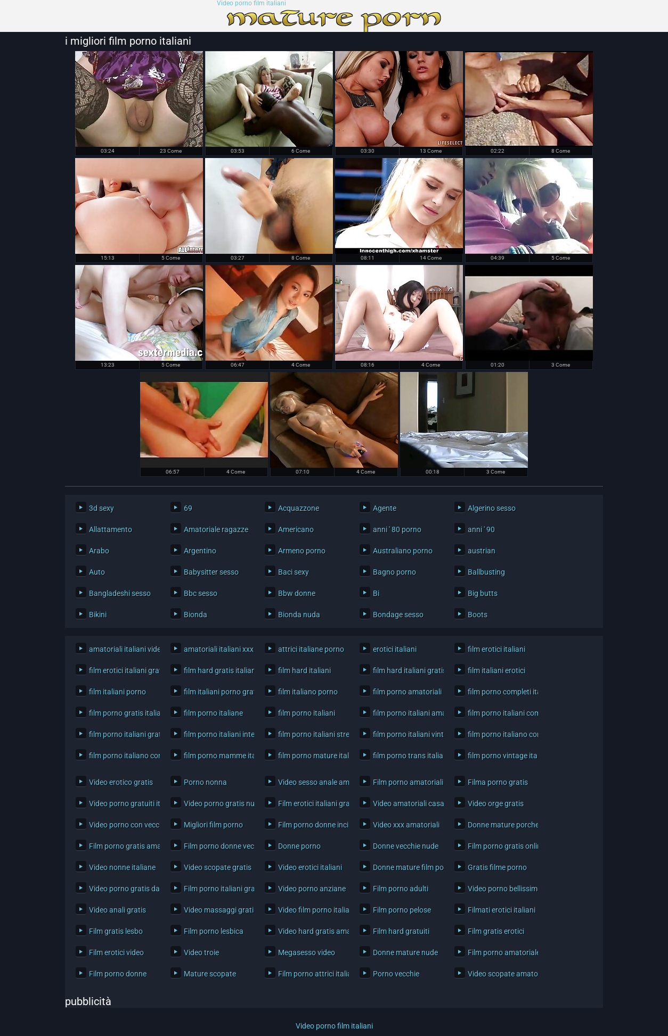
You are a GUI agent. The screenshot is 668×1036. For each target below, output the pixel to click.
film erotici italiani (496, 649)
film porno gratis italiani (121, 713)
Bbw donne (296, 593)
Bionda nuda (299, 614)
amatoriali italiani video (121, 649)
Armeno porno (301, 550)
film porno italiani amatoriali (405, 713)
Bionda (195, 614)
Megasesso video (306, 952)
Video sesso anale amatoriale (311, 782)
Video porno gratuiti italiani (121, 803)
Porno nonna (205, 782)
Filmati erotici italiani (500, 910)
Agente (384, 508)
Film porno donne (117, 973)
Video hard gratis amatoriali (311, 931)
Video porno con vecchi (121, 824)
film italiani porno (117, 691)
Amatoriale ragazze (216, 529)
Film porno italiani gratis (216, 888)
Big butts (483, 593)
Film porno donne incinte (311, 824)
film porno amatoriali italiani (405, 691)
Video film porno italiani (311, 910)
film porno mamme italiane (216, 755)
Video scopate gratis (216, 867)
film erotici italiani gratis (121, 670)
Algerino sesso (492, 508)
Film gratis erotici (496, 931)
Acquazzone (298, 508)
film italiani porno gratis (216, 691)
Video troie (201, 952)
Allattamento (110, 529)
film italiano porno (308, 691)
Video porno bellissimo (500, 888)
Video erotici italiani (310, 867)
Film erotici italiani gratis (311, 803)
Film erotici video (116, 952)
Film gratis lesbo (116, 931)
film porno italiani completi (500, 713)
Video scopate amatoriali (500, 973)
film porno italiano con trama (121, 755)
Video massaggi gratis (216, 910)
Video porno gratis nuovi (216, 803)
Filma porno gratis (498, 782)
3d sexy (101, 508)
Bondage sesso (398, 614)
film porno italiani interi (216, 734)
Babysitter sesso (211, 572)
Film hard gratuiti (401, 931)
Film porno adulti (400, 888)
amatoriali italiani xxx (216, 649)
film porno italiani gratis (121, 734)
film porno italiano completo (500, 734)
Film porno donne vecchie (216, 846)
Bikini (98, 614)
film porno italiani (306, 713)
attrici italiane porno (311, 649)
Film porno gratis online (500, 846)
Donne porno (299, 846)
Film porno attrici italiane (311, 973)
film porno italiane (213, 713)
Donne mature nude (405, 952)
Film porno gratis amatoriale (121, 846)
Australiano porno (403, 550)
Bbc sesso (200, 593)
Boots (477, 614)
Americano (296, 529)
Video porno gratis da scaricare (121, 888)
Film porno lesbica (213, 931)
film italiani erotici (496, 670)
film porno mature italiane (311, 755)
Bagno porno (394, 572)
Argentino (200, 550)
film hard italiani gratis (405, 670)
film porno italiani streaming (311, 734)
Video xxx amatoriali (405, 824)
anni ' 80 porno (397, 529)
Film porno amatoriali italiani (405, 782)
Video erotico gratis (121, 782)
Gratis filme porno (497, 867)
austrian (481, 550)
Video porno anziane (311, 888)
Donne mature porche (500, 824)
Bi (376, 593)
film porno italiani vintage (405, 734)
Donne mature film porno (405, 867)
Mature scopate (210, 973)
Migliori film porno (213, 824)
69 (188, 508)
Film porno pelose (402, 910)
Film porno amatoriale (500, 952)
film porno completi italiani (500, 691)
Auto (97, 572)
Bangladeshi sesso (120, 593)
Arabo (99, 550)
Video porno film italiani (251, 3)
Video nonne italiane (121, 867)
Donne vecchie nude (405, 846)
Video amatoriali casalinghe (405, 803)
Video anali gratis (117, 910)
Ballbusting (486, 572)
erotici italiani (395, 649)
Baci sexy (293, 572)
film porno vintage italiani (500, 755)
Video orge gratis (496, 803)
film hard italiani (304, 670)
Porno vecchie (396, 973)
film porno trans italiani (405, 755)
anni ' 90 (481, 529)
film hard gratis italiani (216, 670)
